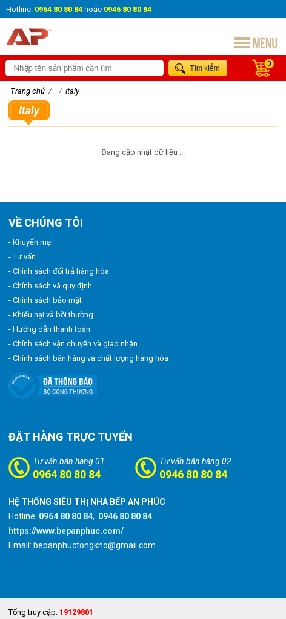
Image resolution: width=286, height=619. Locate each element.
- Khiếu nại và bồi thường (50, 314)
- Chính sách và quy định (50, 285)
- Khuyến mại (30, 242)
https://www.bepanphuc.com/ (66, 531)
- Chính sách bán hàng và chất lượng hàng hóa (88, 358)
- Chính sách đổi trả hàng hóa (58, 271)
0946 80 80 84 (193, 474)
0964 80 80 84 (67, 474)
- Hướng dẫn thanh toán (49, 329)
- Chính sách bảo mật (45, 300)
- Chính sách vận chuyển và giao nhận (73, 343)
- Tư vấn (22, 256)
